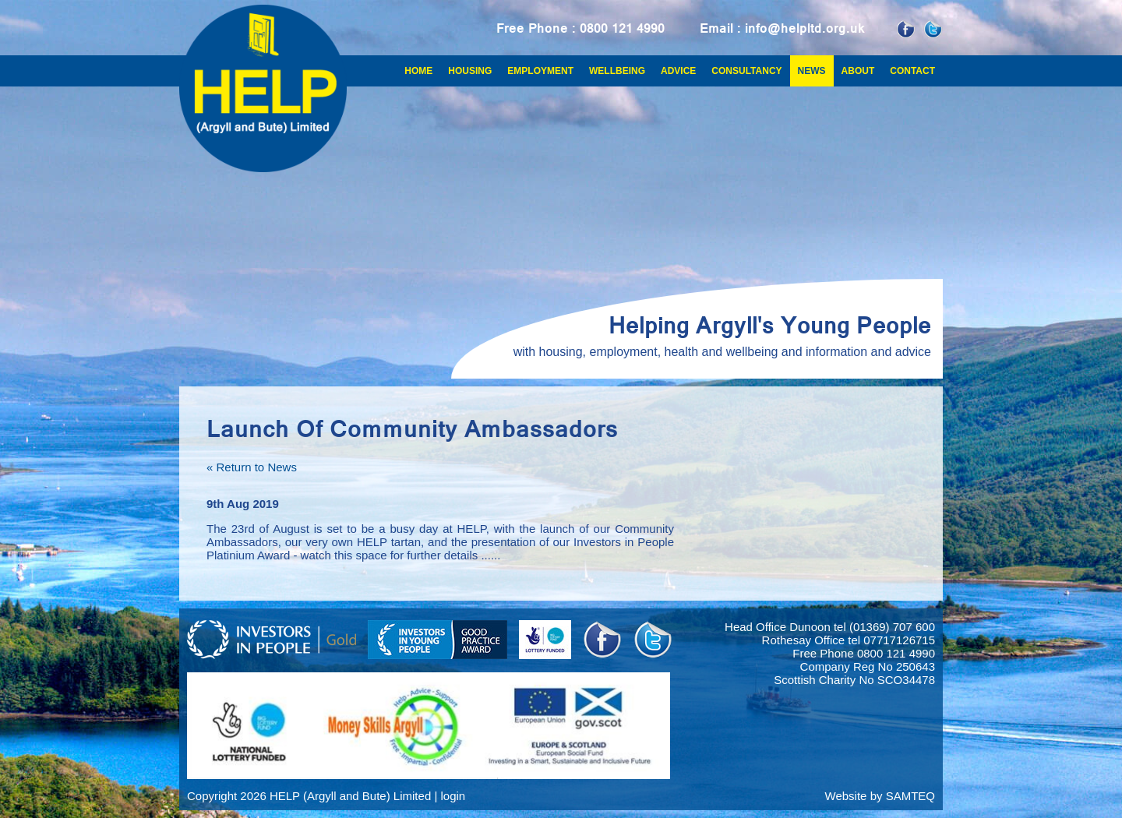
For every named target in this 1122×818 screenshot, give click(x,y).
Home (418, 70)
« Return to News (251, 467)
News (812, 70)
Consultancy (746, 70)
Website (846, 795)
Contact (912, 70)
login (452, 795)
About (858, 70)
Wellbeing (617, 70)
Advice (678, 70)
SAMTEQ (910, 795)
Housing (470, 70)
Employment (540, 70)
